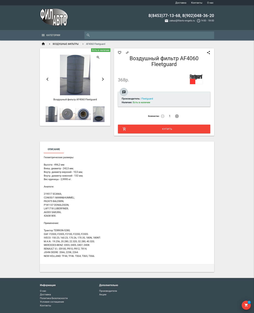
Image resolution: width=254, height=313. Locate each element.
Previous (47, 79)
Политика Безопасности (54, 298)
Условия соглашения (52, 301)
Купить (147, 129)
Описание (54, 149)
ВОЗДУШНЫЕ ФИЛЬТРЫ (66, 44)
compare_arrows (127, 53)
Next (102, 79)
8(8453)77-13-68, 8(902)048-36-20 (181, 15)
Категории (53, 35)
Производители (108, 290)
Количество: (153, 116)
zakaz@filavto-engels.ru (182, 20)
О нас (210, 2)
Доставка (180, 2)
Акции (102, 294)
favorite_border (119, 53)
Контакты (196, 2)
